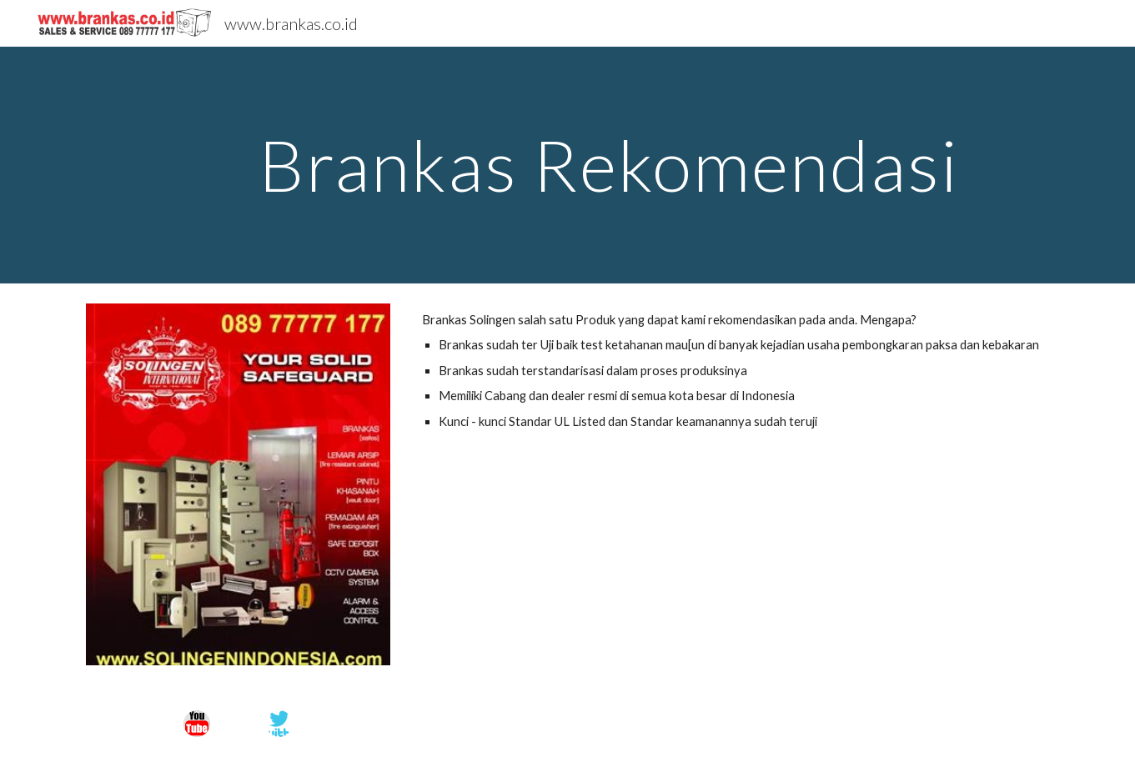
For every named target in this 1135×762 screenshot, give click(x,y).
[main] (609, 165)
